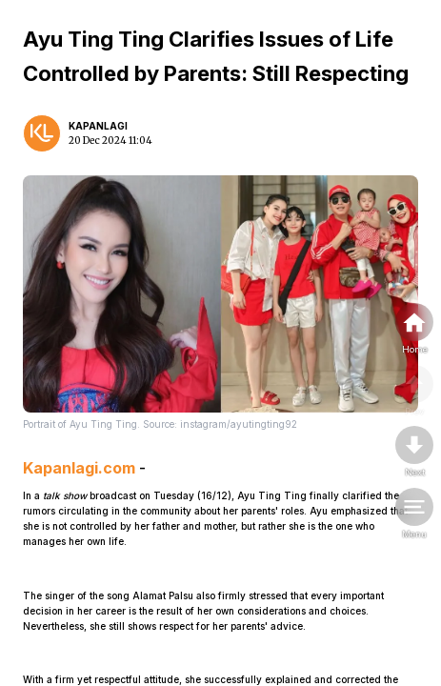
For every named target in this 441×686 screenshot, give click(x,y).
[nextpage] (414, 452)
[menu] (414, 514)
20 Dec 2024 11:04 (110, 140)
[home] (414, 329)
